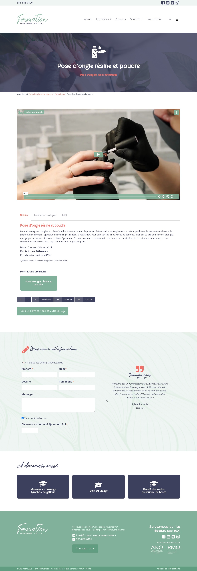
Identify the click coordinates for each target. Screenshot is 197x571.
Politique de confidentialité (168, 568)
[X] (24, 299)
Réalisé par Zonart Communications (75, 568)
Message (27, 394)
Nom (64, 369)
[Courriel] (85, 299)
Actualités (136, 19)
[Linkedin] (64, 299)
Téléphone (68, 382)
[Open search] (170, 19)
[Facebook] (43, 299)
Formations (104, 19)
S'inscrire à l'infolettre (35, 418)
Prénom (27, 369)
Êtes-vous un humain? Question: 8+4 (44, 424)
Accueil (88, 19)
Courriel (27, 382)
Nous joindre (154, 19)
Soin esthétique (107, 74)
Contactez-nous (85, 548)
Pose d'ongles (88, 74)
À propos (121, 19)
